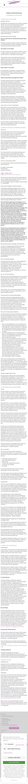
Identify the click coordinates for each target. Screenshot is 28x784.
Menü (5, 5)
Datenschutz (14, 780)
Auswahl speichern (14, 757)
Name (2, 732)
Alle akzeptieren (14, 762)
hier (8, 446)
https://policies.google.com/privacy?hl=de (10, 698)
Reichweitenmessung (14, 749)
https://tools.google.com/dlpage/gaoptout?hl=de (12, 626)
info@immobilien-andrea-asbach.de (12, 174)
